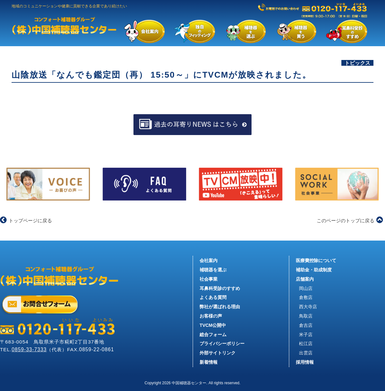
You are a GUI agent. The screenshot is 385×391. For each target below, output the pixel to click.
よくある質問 (213, 297)
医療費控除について (316, 260)
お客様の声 (211, 316)
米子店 (305, 334)
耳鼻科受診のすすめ (220, 288)
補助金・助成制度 (314, 269)
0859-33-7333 (29, 349)
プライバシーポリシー (222, 343)
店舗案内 (305, 279)
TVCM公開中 (213, 325)
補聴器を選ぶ (213, 269)
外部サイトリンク (217, 352)
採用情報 (305, 362)
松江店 (305, 343)
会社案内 (209, 260)
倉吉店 (305, 325)
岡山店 (305, 288)
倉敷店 (305, 297)
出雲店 (305, 352)
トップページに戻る (26, 220)
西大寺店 (308, 306)
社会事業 (209, 279)
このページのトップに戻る (350, 220)
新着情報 (209, 362)
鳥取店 (305, 316)
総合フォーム (213, 334)
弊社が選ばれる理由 (220, 306)
